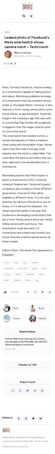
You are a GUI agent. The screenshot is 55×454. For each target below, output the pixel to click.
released (17, 280)
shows (16, 262)
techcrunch (22, 268)
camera (8, 274)
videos (28, 280)
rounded (35, 262)
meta (44, 268)
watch (7, 280)
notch (7, 262)
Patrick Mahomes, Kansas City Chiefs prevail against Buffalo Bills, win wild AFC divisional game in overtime (26, 341)
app (36, 280)
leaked (34, 268)
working (18, 274)
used (25, 262)
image (41, 274)
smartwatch (9, 268)
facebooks (30, 274)
